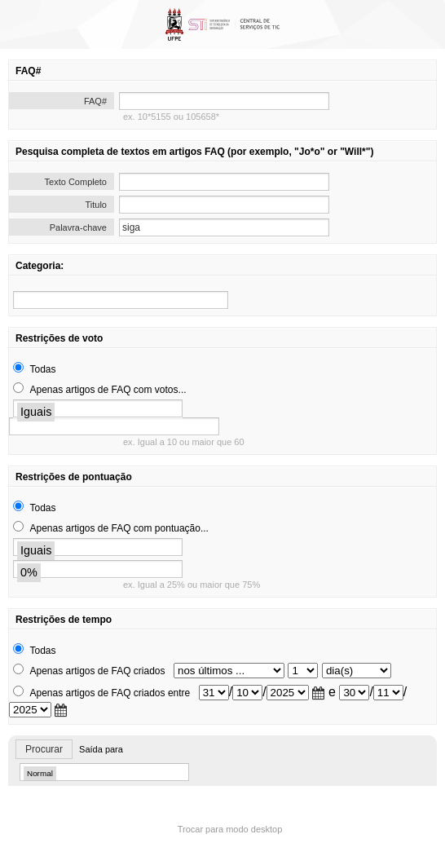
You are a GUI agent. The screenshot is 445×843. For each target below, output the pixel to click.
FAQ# (95, 101)
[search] (120, 300)
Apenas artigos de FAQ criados (97, 671)
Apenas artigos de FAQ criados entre (109, 693)
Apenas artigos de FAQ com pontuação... (118, 528)
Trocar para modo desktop (230, 829)
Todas (42, 369)
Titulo (97, 205)
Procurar (44, 749)
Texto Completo (76, 182)
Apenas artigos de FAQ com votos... (107, 389)
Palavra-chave (78, 227)
